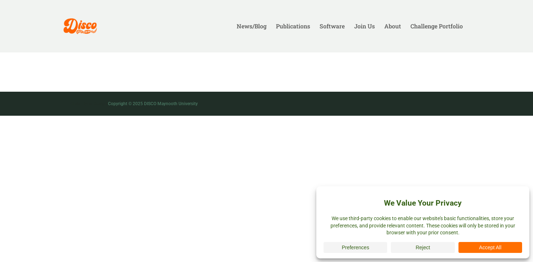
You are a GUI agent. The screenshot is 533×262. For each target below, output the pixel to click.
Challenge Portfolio (436, 27)
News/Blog (251, 27)
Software (332, 27)
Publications (293, 27)
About (392, 27)
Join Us (364, 27)
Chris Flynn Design (88, 103)
